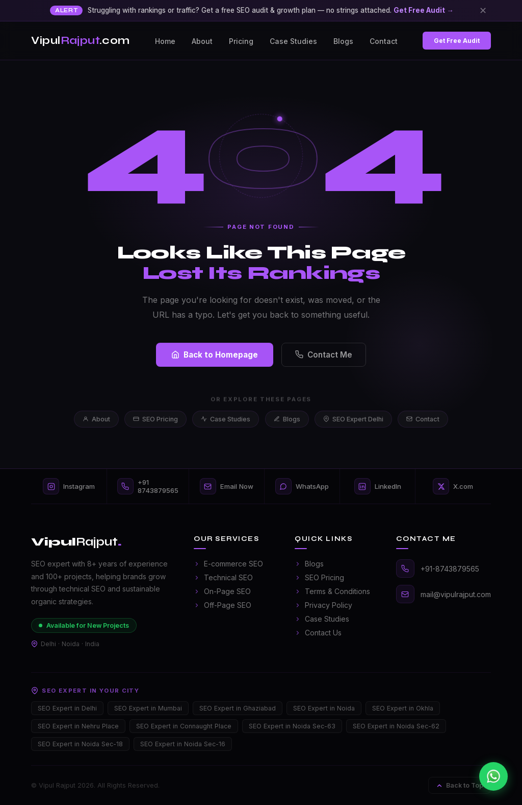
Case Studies (293, 41)
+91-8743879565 (450, 568)
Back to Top (459, 785)
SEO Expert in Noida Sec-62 (396, 726)
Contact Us (318, 632)
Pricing (241, 41)
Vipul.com (80, 40)
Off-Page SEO (222, 605)
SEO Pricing (155, 419)
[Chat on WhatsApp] (493, 776)
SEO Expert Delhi (353, 419)
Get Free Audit (457, 40)
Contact (384, 41)
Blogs (343, 41)
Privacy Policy (323, 605)
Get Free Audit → (423, 10)
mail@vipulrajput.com (456, 594)
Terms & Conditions (332, 591)
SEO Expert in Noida (324, 708)
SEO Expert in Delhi (67, 708)
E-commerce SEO (228, 563)
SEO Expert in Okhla (402, 708)
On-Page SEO (222, 591)
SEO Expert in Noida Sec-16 (182, 744)
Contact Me (323, 357)
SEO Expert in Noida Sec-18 (80, 744)
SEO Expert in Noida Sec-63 (292, 726)
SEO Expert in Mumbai (148, 708)
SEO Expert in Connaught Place (183, 726)
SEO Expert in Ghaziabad (237, 708)
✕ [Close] (483, 10)
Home (165, 41)
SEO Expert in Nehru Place (78, 726)
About (202, 41)
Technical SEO (223, 577)
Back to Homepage (214, 357)
